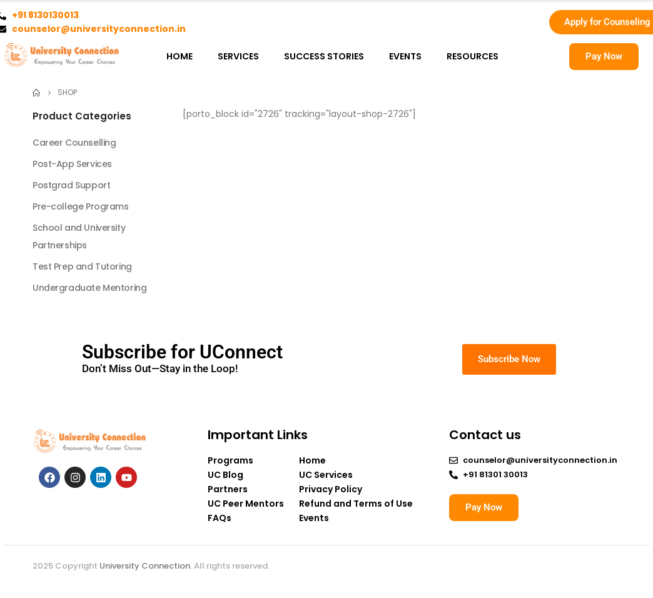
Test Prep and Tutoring (82, 266)
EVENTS (405, 56)
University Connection (144, 566)
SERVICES (238, 56)
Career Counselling (74, 142)
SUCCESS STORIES (324, 56)
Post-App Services (72, 164)
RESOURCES (473, 56)
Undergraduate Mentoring (89, 287)
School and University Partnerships (79, 236)
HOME (179, 56)
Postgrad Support (71, 185)
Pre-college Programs (81, 206)
